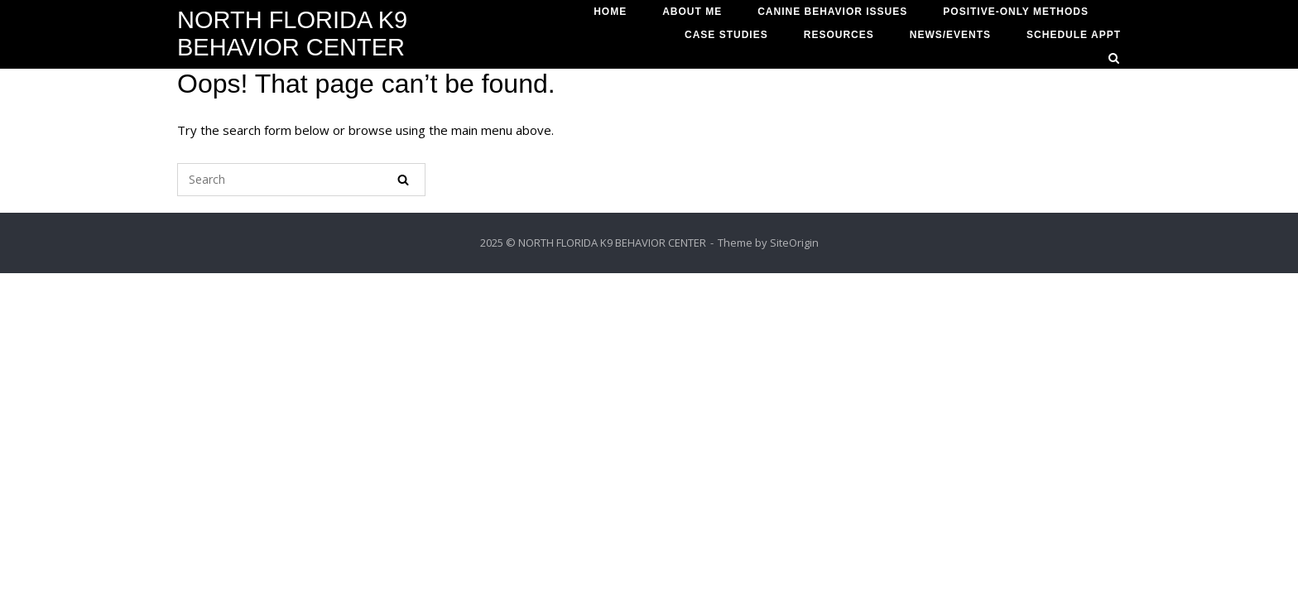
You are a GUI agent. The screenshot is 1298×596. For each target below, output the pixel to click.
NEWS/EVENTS (950, 35)
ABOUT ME (692, 11)
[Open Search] (1114, 59)
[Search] (403, 179)
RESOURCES (839, 35)
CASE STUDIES (726, 35)
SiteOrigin (794, 242)
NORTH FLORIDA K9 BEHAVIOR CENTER (292, 33)
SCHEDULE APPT (1073, 35)
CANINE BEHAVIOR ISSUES (832, 11)
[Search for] (301, 179)
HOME (610, 11)
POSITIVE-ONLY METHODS (1016, 11)
